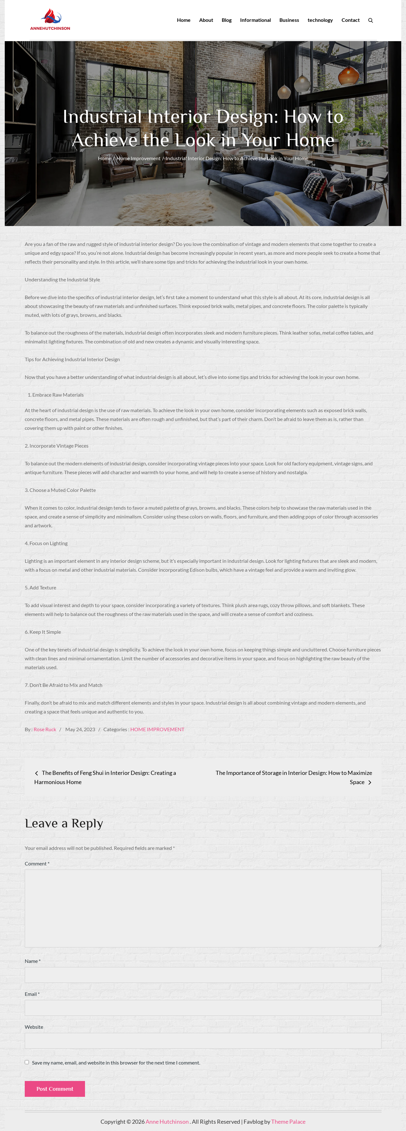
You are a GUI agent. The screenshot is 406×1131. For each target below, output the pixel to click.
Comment (37, 864)
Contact (351, 20)
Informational (255, 20)
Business (289, 20)
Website (34, 1027)
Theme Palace (288, 1121)
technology (320, 20)
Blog (227, 20)
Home (184, 20)
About (206, 20)
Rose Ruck (45, 729)
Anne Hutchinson (168, 1121)
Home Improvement (157, 729)
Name (33, 961)
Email (32, 994)
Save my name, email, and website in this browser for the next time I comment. (116, 1062)
